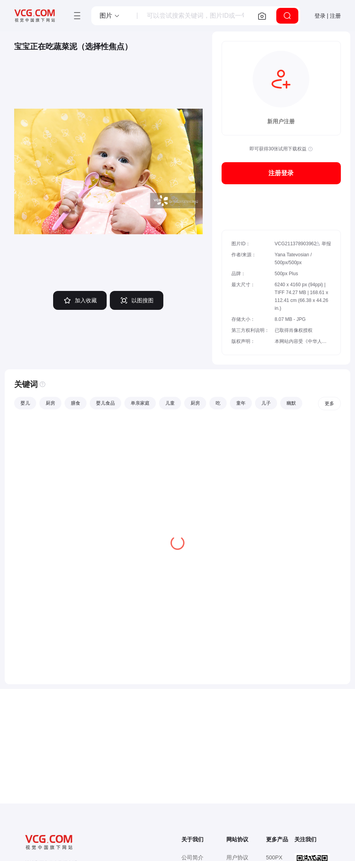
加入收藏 (80, 300)
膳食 (75, 403)
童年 (241, 403)
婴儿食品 (105, 403)
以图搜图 (136, 300)
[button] (110, 16)
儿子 (266, 403)
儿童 (170, 403)
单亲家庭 (140, 403)
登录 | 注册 (327, 16)
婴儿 (25, 403)
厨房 (50, 403)
